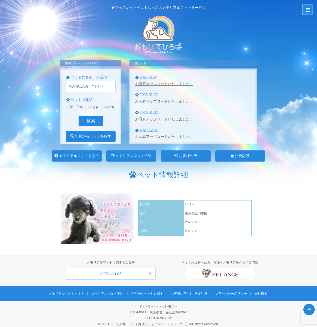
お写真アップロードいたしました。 (164, 84)
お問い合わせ (111, 273)
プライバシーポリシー (226, 291)
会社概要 (253, 291)
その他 (108, 107)
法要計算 (240, 156)
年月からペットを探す (90, 136)
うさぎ (92, 107)
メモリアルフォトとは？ (76, 156)
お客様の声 (185, 156)
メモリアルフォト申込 (131, 156)
